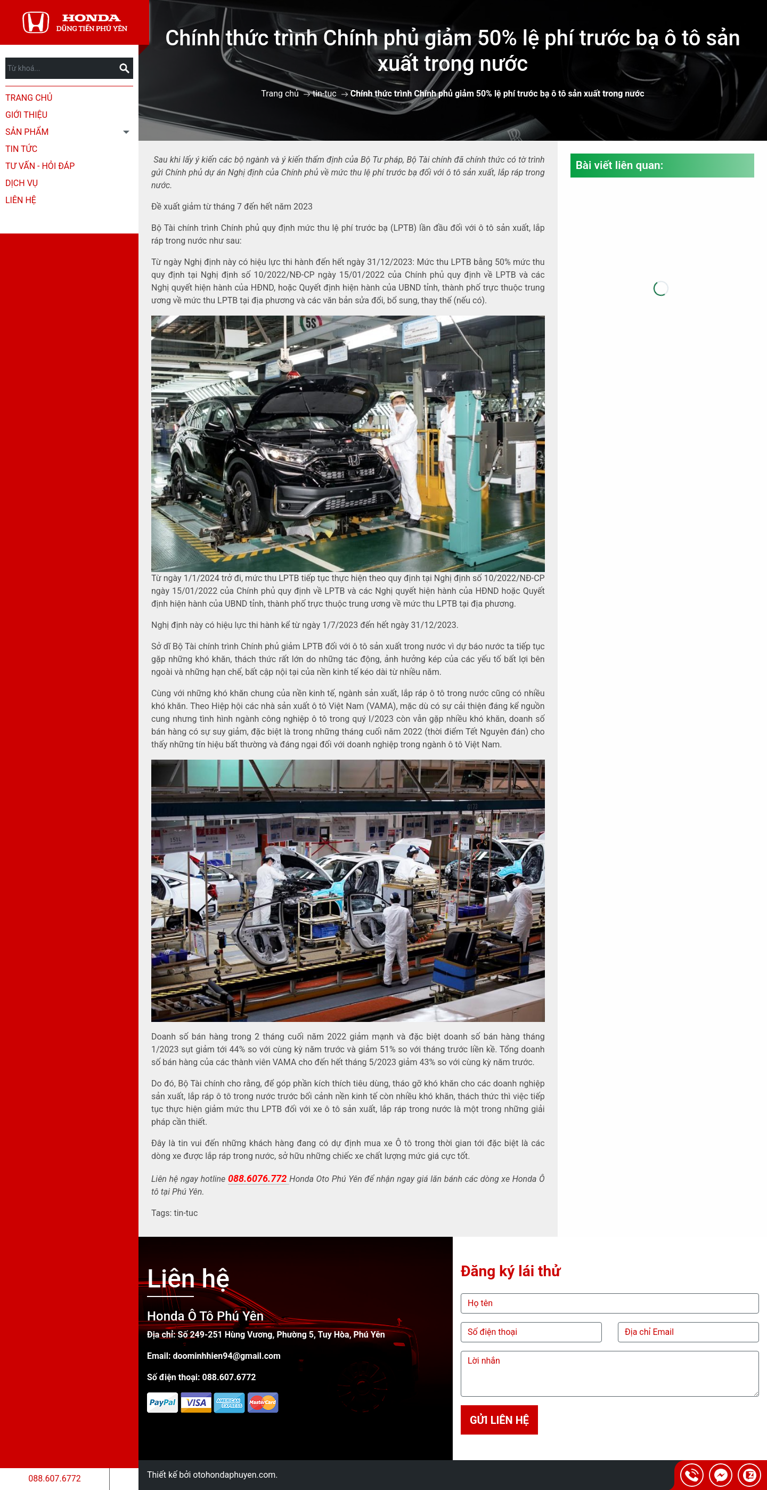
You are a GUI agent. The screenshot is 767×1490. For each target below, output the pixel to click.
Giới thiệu (26, 115)
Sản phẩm (26, 132)
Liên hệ (20, 200)
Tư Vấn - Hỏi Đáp (40, 166)
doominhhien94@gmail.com (227, 1356)
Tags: (161, 1213)
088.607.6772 (54, 1478)
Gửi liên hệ (499, 1420)
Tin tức (21, 149)
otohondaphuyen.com (234, 1475)
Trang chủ (28, 98)
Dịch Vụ (21, 183)
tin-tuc (325, 93)
